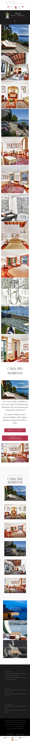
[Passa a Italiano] (7, 738)
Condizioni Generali (10, 679)
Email (23, 3)
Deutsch (18, 8)
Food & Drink (8, 704)
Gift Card (7, 695)
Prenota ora (8, 671)
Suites (7, 712)
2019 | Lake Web (20, 734)
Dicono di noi (9, 691)
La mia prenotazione (13, 3)
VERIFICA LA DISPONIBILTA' (15, 438)
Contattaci (8, 688)
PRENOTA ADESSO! (15, 430)
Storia (7, 708)
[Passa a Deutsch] (15, 740)
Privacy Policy (10, 734)
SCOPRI (15, 614)
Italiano (10, 6)
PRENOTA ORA (11, 1)
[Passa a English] (14, 738)
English (17, 6)
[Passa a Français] (22, 738)
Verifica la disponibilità (11, 675)
